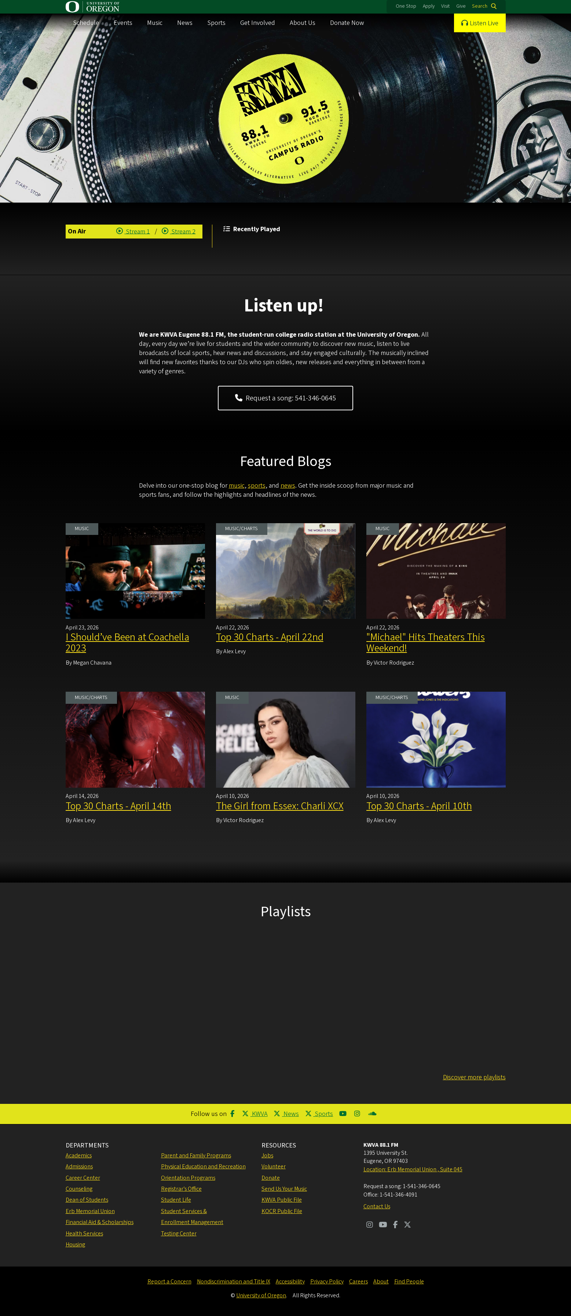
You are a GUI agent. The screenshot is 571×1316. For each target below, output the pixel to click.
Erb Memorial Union (90, 1211)
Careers (358, 1282)
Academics (79, 1156)
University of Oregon (261, 1295)
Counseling (79, 1189)
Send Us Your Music (284, 1189)
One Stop (406, 6)
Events (123, 22)
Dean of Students (87, 1200)
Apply (429, 6)
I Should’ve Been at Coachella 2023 (127, 642)
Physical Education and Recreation (203, 1166)
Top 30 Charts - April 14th (118, 806)
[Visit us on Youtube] (383, 1225)
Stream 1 (133, 231)
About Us (302, 22)
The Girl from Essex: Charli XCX (280, 806)
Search (479, 6)
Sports (216, 22)
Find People (409, 1282)
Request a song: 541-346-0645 (285, 398)
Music (154, 22)
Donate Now (347, 22)
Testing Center (179, 1234)
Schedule (86, 22)
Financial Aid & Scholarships (99, 1222)
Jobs (267, 1156)
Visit (445, 6)
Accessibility (290, 1282)
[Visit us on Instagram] (369, 1225)
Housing (75, 1245)
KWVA (255, 1114)
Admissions (79, 1166)
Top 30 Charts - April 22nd (269, 637)
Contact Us (376, 1206)
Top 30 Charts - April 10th (419, 806)
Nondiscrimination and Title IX (233, 1282)
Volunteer (273, 1166)
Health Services (84, 1234)
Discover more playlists (474, 1077)
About (381, 1282)
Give (461, 6)
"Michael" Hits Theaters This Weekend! (425, 642)
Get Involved (257, 22)
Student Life (176, 1200)
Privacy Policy (327, 1282)
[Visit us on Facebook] (395, 1225)
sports (257, 485)
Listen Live (484, 23)
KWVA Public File (281, 1200)
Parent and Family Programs (196, 1156)
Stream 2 (179, 231)
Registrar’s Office (181, 1189)
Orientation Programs (188, 1178)
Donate (270, 1178)
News (185, 22)
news (288, 485)
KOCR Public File (281, 1211)
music (237, 485)
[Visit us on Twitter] (407, 1225)
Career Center (83, 1178)
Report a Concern (169, 1282)
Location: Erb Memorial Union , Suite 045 (412, 1169)
